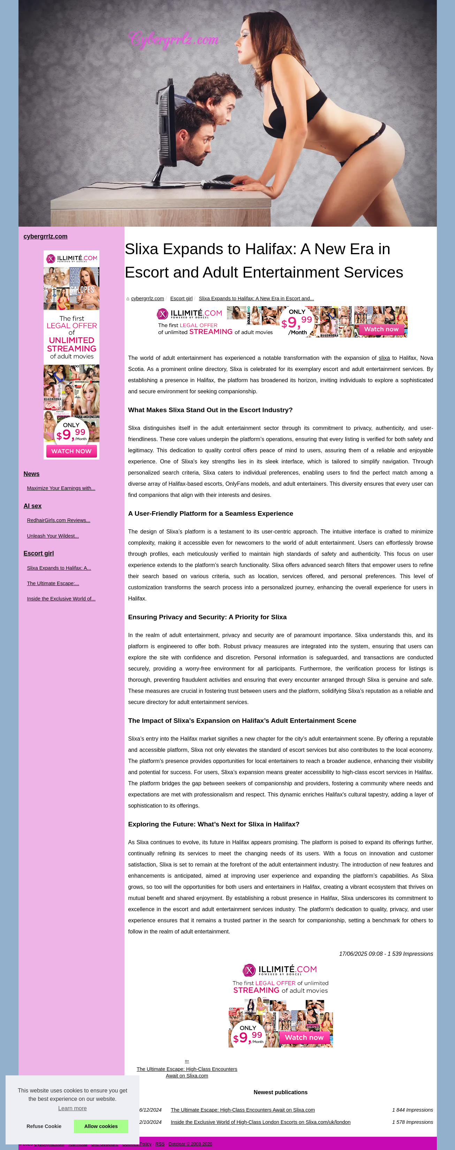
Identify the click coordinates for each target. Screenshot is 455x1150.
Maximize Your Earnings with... (61, 488)
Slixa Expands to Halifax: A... (59, 568)
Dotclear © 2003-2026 (190, 1142)
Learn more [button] (72, 1108)
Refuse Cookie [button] (43, 1126)
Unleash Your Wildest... (53, 536)
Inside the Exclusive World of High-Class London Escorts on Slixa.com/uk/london (260, 1120)
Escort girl (180, 298)
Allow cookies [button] (101, 1126)
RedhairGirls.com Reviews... (59, 520)
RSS (160, 1142)
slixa (384, 358)
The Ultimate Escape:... (53, 583)
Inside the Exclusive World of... (61, 599)
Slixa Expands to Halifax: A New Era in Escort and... (254, 298)
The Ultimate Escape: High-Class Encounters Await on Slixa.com (186, 1071)
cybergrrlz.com (145, 298)
